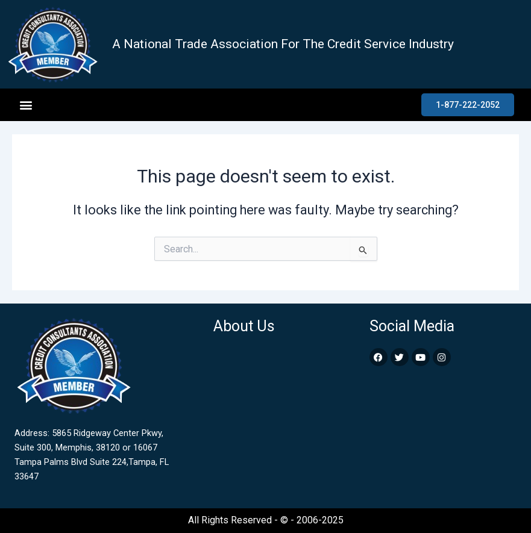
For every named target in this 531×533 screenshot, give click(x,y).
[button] (26, 105)
